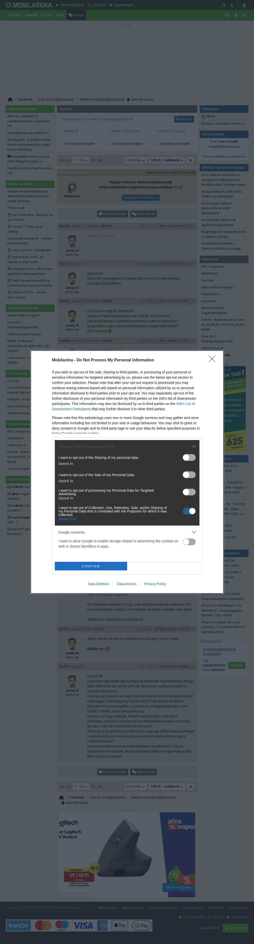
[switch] (189, 457)
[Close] (213, 360)
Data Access (126, 584)
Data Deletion (98, 584)
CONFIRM (91, 566)
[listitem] (127, 446)
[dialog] (127, 472)
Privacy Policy (155, 584)
